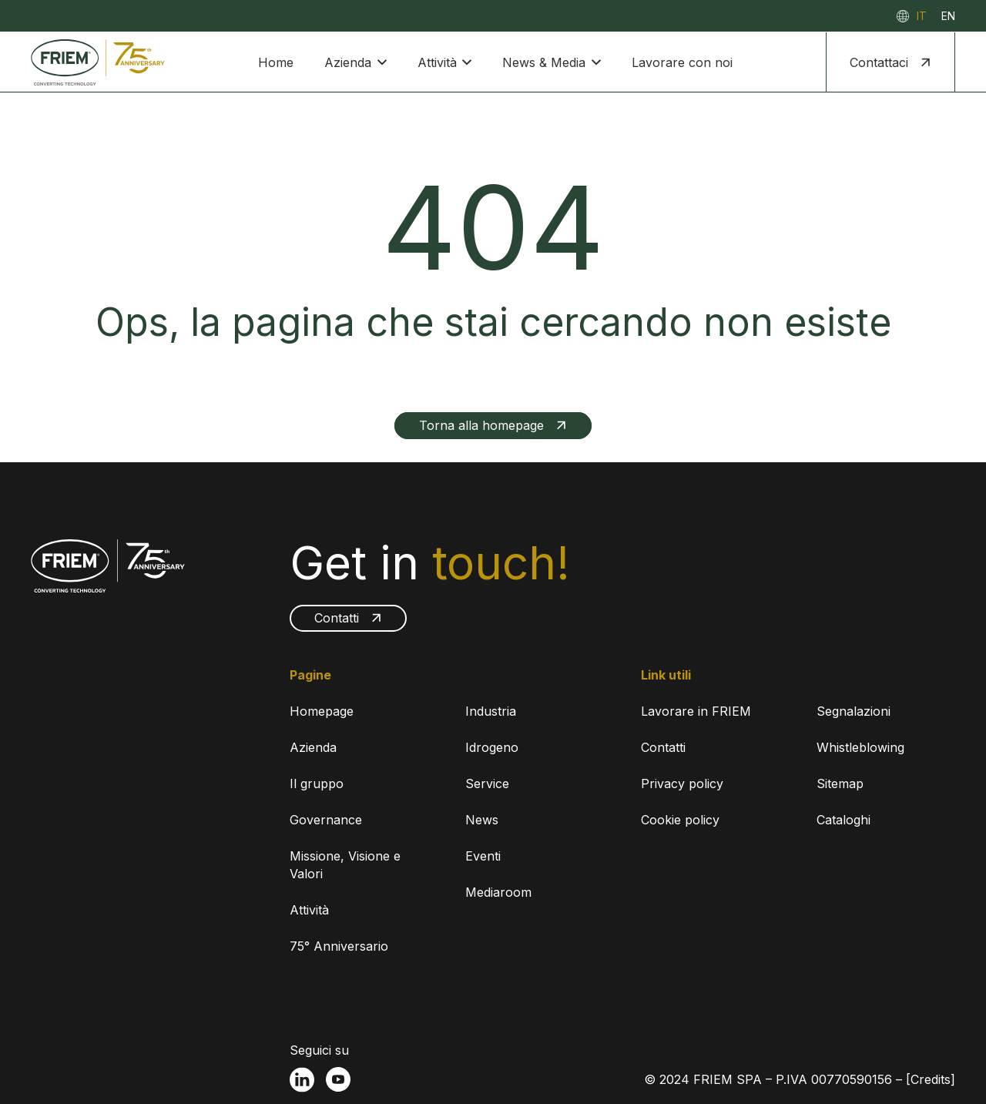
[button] (379, 62)
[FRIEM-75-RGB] (98, 62)
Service (487, 783)
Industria (490, 711)
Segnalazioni (853, 711)
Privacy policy (682, 783)
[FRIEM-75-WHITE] (108, 565)
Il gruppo (317, 783)
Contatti (663, 747)
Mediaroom (498, 892)
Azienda (313, 747)
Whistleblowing (860, 747)
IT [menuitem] (922, 15)
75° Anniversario (339, 946)
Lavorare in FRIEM (696, 711)
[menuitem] (922, 15)
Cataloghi (843, 819)
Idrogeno (491, 747)
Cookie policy (680, 819)
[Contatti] (348, 618)
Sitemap (840, 783)
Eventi (483, 856)
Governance (326, 819)
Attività (309, 910)
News (481, 819)
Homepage (322, 711)
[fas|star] (302, 1079)
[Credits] (930, 1079)
